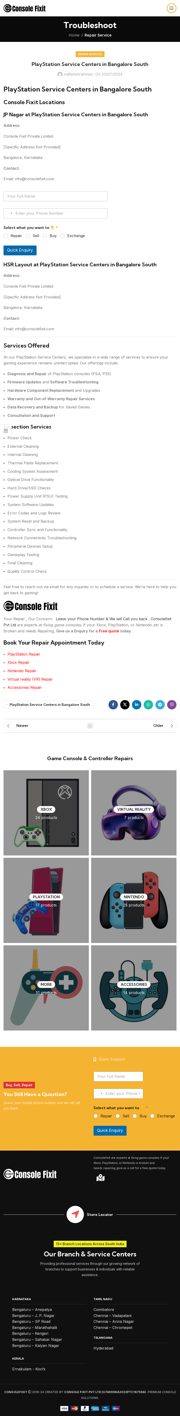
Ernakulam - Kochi (28, 1369)
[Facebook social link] (113, 704)
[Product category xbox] (46, 812)
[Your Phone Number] (55, 213)
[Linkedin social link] (136, 704)
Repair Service (98, 35)
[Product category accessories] (133, 988)
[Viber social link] (171, 704)
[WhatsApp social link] (148, 704)
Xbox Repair (19, 662)
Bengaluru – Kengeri (30, 1333)
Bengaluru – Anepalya (32, 1309)
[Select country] (9, 213)
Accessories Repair (25, 687)
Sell (36, 235)
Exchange (76, 235)
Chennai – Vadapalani (112, 1315)
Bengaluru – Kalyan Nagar (35, 1345)
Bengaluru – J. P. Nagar (33, 1315)
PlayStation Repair (24, 654)
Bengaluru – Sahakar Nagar (37, 1339)
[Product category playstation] (46, 900)
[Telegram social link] (160, 704)
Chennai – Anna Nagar (114, 1321)
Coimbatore (104, 1309)
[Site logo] (24, 7)
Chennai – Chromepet (113, 1327)
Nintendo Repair (22, 670)
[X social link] (125, 704)
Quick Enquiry (20, 250)
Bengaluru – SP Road (31, 1321)
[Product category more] (46, 988)
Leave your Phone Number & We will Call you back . (103, 618)
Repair (16, 235)
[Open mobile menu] (171, 8)
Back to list (90, 725)
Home (74, 35)
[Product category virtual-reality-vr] (133, 812)
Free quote (109, 631)
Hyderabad (103, 1348)
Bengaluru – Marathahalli (34, 1327)
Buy (53, 235)
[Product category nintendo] (133, 900)
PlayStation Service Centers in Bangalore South (50, 705)
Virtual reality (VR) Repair (30, 679)
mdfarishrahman (78, 74)
